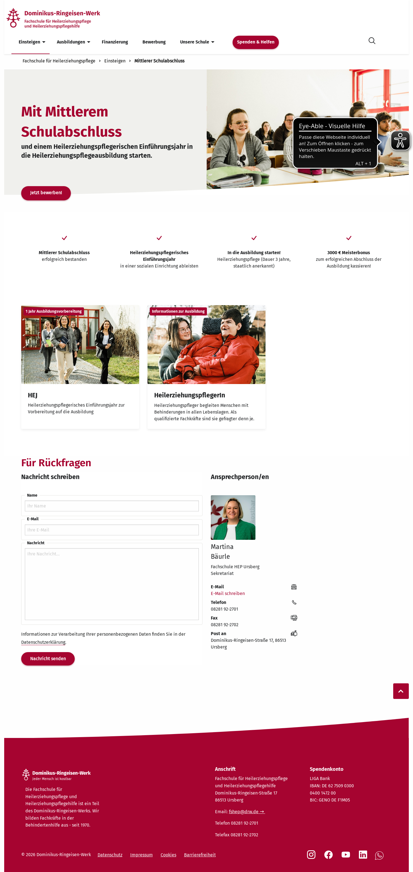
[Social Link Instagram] (312, 857)
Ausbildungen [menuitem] (71, 42)
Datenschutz (110, 855)
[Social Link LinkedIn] (364, 857)
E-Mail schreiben (228, 593)
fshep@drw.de (244, 811)
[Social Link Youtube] (347, 857)
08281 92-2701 (224, 609)
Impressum (141, 855)
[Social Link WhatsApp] (380, 858)
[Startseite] (62, 17)
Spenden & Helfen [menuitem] (255, 42)
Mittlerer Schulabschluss (159, 61)
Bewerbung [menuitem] (154, 42)
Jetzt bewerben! (46, 192)
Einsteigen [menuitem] (29, 42)
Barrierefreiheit (200, 855)
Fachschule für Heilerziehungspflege (59, 61)
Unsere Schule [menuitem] (194, 42)
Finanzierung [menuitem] (115, 42)
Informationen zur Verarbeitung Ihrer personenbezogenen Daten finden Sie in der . (103, 638)
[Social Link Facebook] (329, 857)
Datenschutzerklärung (43, 642)
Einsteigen (114, 61)
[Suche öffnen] (372, 40)
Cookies (168, 855)
